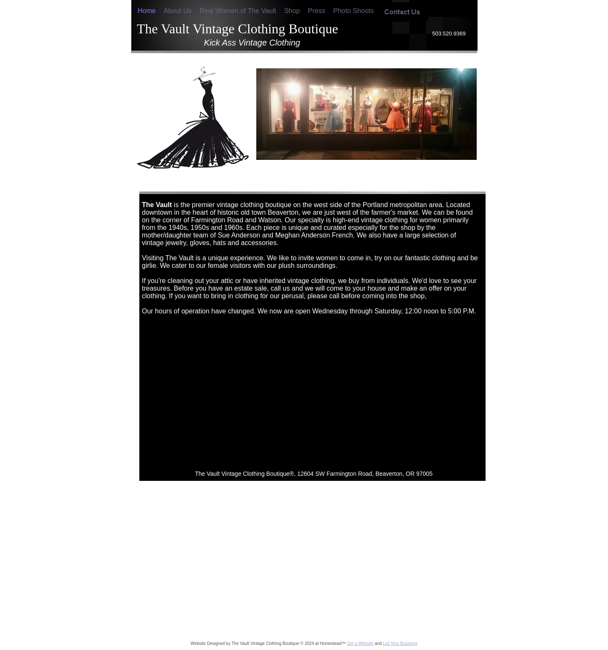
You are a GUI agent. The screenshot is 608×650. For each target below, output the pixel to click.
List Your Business (400, 643)
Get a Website (360, 643)
